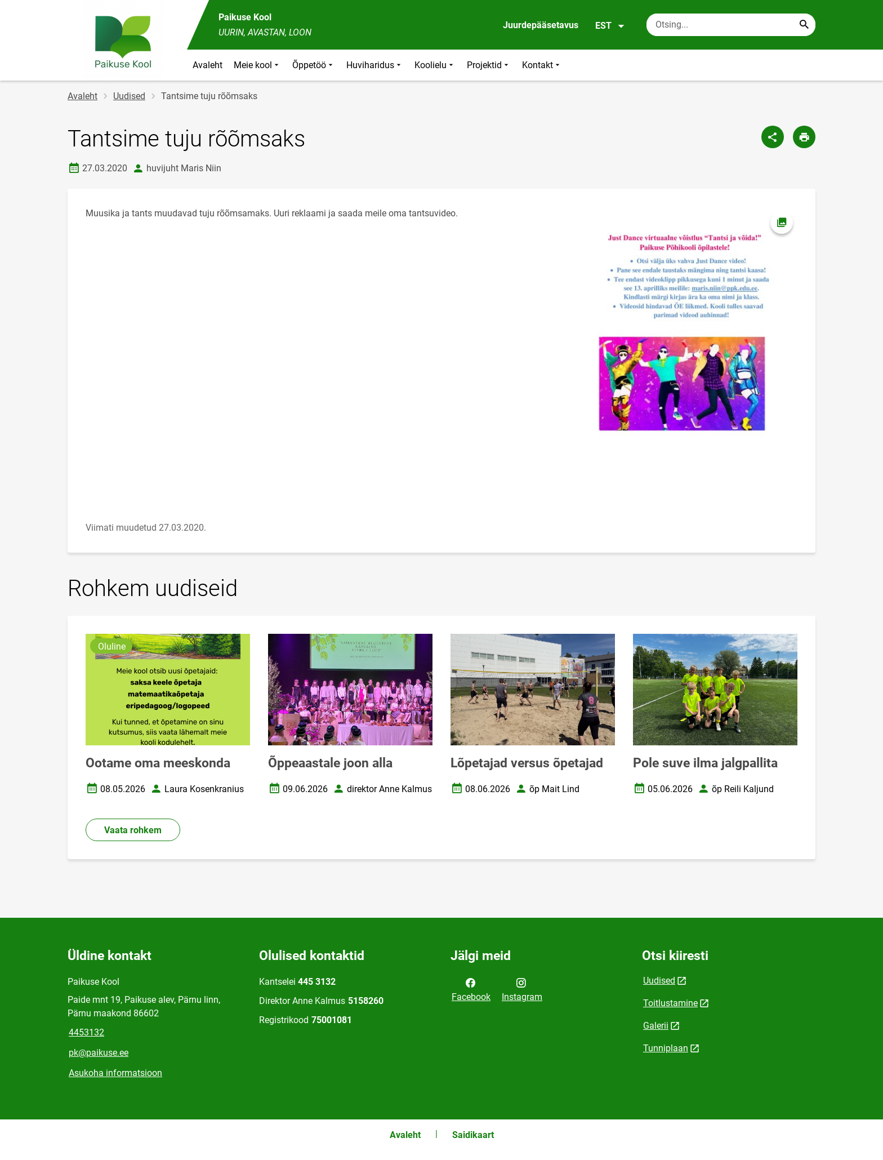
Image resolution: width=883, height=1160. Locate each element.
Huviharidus (374, 65)
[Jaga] (772, 137)
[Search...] (804, 24)
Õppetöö (313, 65)
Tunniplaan (665, 1048)
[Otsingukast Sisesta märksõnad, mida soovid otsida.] (730, 25)
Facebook (471, 988)
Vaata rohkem (133, 830)
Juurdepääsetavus (540, 25)
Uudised (129, 96)
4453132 (86, 1032)
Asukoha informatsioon (115, 1073)
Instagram (522, 988)
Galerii (655, 1025)
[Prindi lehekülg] (804, 137)
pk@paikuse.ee (98, 1052)
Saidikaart (473, 1135)
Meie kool (257, 65)
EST (610, 26)
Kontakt (542, 65)
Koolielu (435, 65)
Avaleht (207, 65)
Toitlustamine (670, 1003)
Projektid (489, 65)
